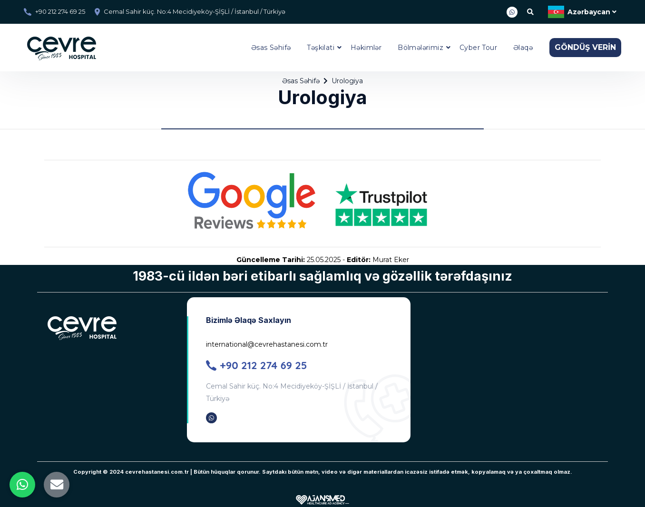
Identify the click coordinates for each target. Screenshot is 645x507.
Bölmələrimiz (420, 47)
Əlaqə (523, 47)
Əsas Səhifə (271, 47)
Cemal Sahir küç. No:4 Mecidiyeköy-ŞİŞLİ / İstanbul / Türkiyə (194, 11)
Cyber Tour (478, 47)
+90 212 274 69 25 (60, 11)
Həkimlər (366, 47)
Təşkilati (320, 47)
